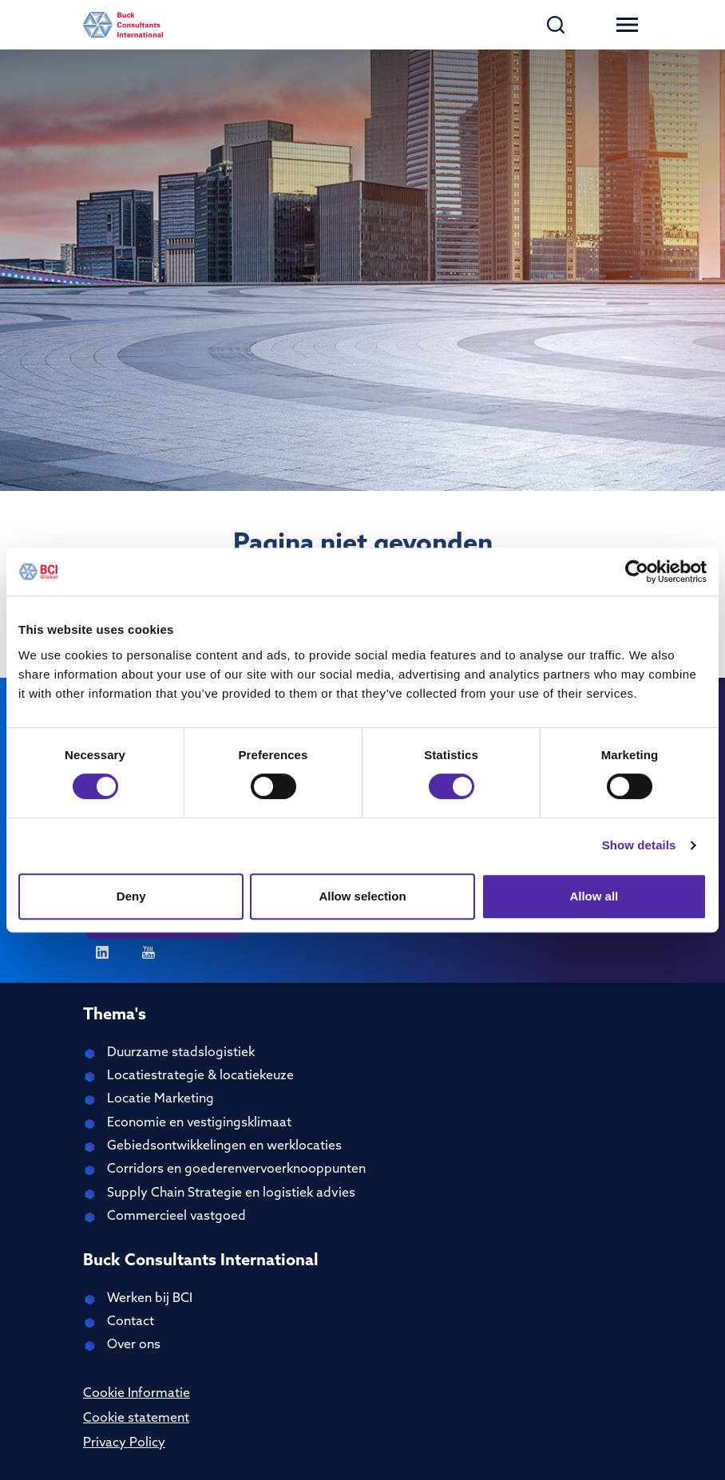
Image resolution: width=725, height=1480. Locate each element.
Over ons (133, 1345)
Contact (130, 1322)
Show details (639, 845)
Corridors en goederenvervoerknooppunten (236, 1169)
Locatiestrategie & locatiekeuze (200, 1076)
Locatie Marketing (160, 1099)
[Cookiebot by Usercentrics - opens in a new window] (637, 572)
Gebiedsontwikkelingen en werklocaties (224, 1146)
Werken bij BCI (149, 1298)
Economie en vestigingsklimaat (199, 1123)
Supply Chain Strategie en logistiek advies (231, 1193)
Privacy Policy (124, 1443)
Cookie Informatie (136, 1393)
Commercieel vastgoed (176, 1216)
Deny (131, 896)
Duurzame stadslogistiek (181, 1053)
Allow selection (362, 896)
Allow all (593, 896)
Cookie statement (136, 1418)
